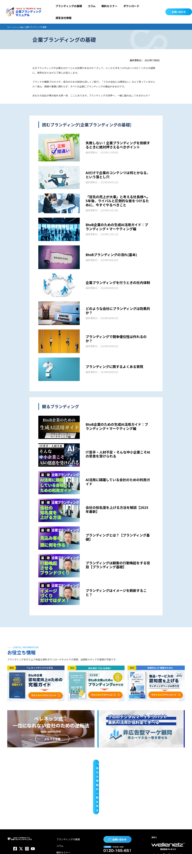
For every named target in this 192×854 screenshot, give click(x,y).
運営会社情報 (62, 804)
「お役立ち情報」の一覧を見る (96, 751)
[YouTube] (33, 791)
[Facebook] (15, 791)
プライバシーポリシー (19, 848)
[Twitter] (21, 791)
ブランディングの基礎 (21, 15)
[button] (178, 6)
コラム (58, 785)
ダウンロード (62, 797)
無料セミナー (62, 791)
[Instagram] (27, 791)
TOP (9, 15)
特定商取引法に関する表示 (48, 848)
